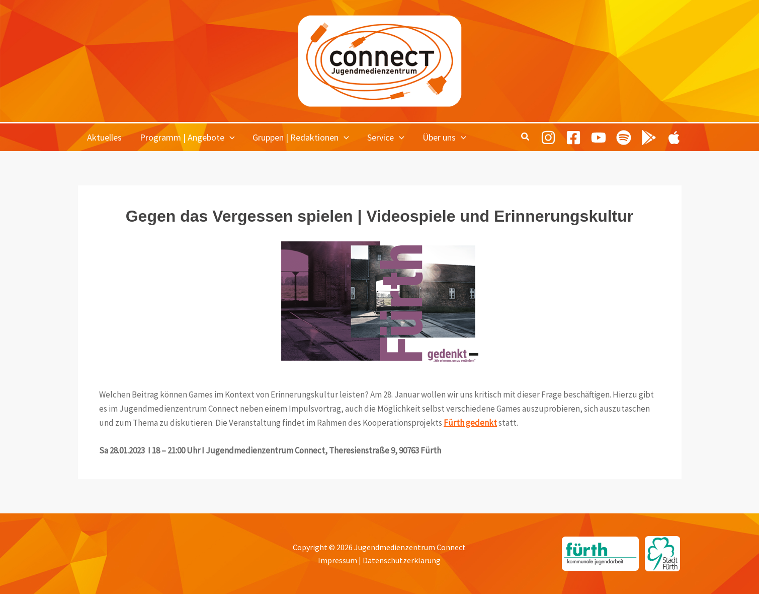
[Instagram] (548, 137)
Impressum (337, 560)
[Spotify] (623, 137)
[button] (229, 137)
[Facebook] (573, 137)
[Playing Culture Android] (648, 137)
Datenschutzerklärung (402, 560)
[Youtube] (598, 137)
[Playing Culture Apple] (674, 137)
